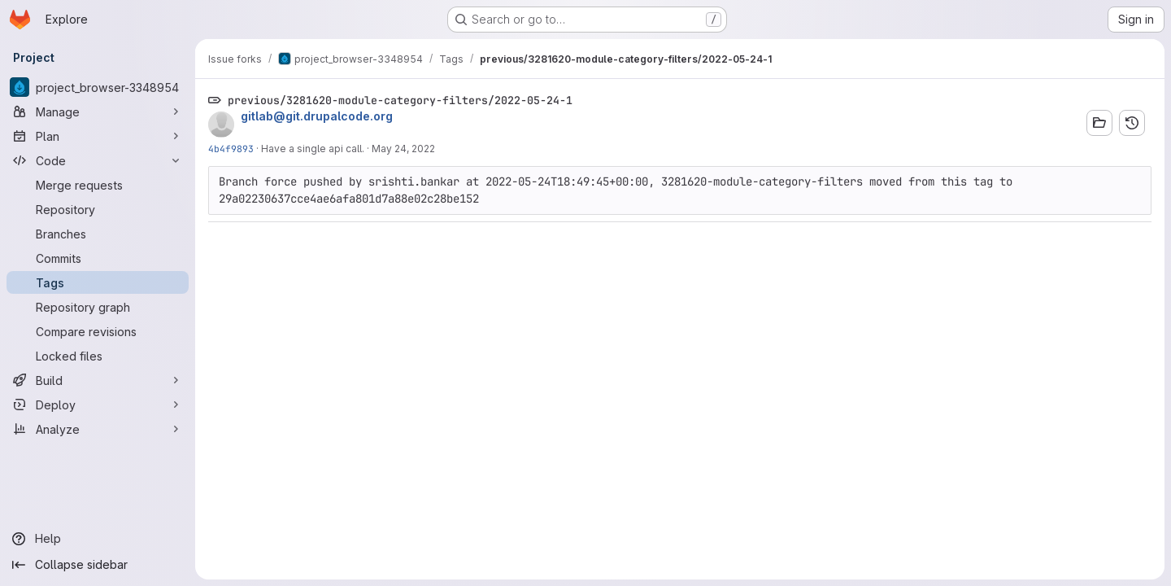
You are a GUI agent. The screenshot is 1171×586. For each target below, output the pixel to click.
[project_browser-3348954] (98, 87)
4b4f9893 (231, 148)
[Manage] (98, 111)
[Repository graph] (98, 306)
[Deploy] (98, 404)
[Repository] (98, 209)
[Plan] (98, 136)
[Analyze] (98, 429)
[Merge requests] (98, 184)
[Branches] (98, 233)
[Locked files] (98, 355)
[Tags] (98, 282)
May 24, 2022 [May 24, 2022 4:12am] (403, 148)
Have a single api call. (312, 148)
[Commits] (98, 258)
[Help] (98, 538)
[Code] (98, 160)
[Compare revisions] (98, 331)
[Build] (98, 380)
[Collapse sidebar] (98, 564)
